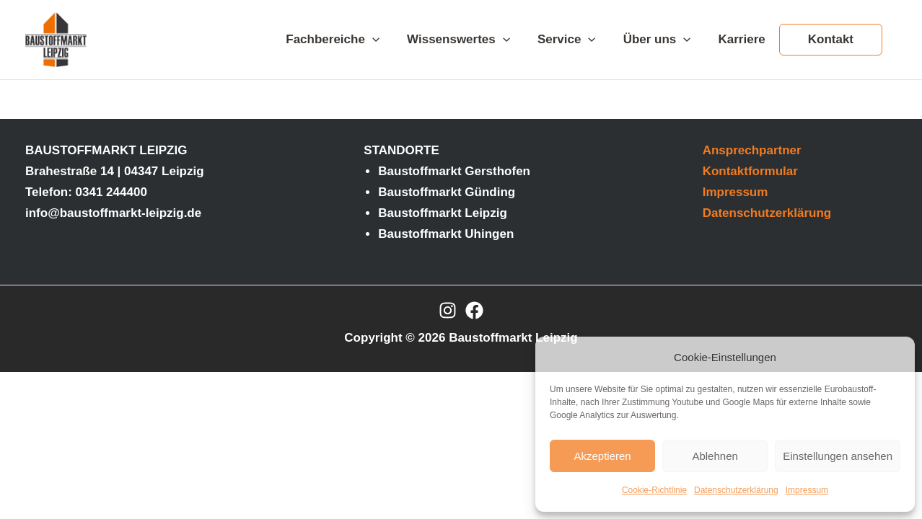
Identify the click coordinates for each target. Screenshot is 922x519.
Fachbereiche (348, 39)
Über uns (664, 39)
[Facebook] (474, 310)
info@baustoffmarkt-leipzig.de (113, 213)
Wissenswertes (471, 39)
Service (577, 39)
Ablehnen (714, 456)
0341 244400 (111, 192)
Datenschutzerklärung (736, 490)
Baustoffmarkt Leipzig (442, 213)
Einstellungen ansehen (837, 456)
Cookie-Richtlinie (654, 490)
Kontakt (832, 39)
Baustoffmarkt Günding (446, 192)
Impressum (807, 490)
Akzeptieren (602, 456)
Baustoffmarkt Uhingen (446, 234)
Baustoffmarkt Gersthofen (454, 171)
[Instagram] (448, 310)
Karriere (746, 39)
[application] (388, 39)
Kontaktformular (750, 171)
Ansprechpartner (752, 150)
